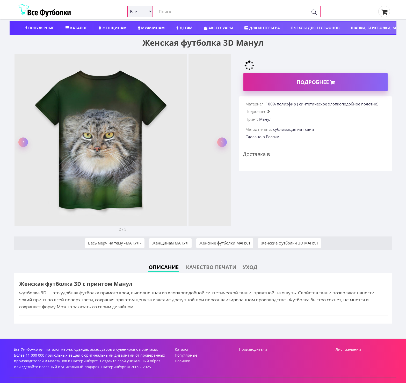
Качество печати (211, 267)
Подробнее (315, 82)
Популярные (39, 27)
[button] (23, 142)
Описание (164, 267)
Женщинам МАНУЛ (170, 243)
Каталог (76, 27)
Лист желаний (348, 349)
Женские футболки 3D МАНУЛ (289, 243)
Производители (253, 349)
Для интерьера (262, 27)
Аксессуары (218, 27)
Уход (250, 267)
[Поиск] (314, 11)
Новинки (182, 360)
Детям (184, 27)
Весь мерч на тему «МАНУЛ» (114, 243)
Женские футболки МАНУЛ (224, 243)
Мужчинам (151, 27)
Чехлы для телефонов (315, 27)
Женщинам (113, 27)
